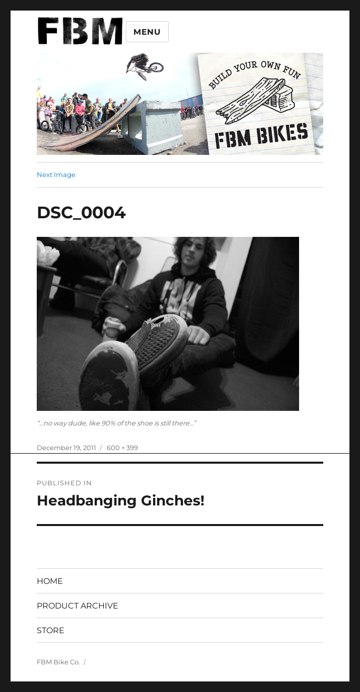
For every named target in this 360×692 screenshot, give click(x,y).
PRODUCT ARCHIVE (77, 606)
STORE (50, 630)
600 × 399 (122, 448)
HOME (50, 581)
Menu (147, 32)
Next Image (56, 174)
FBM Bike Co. (58, 662)
